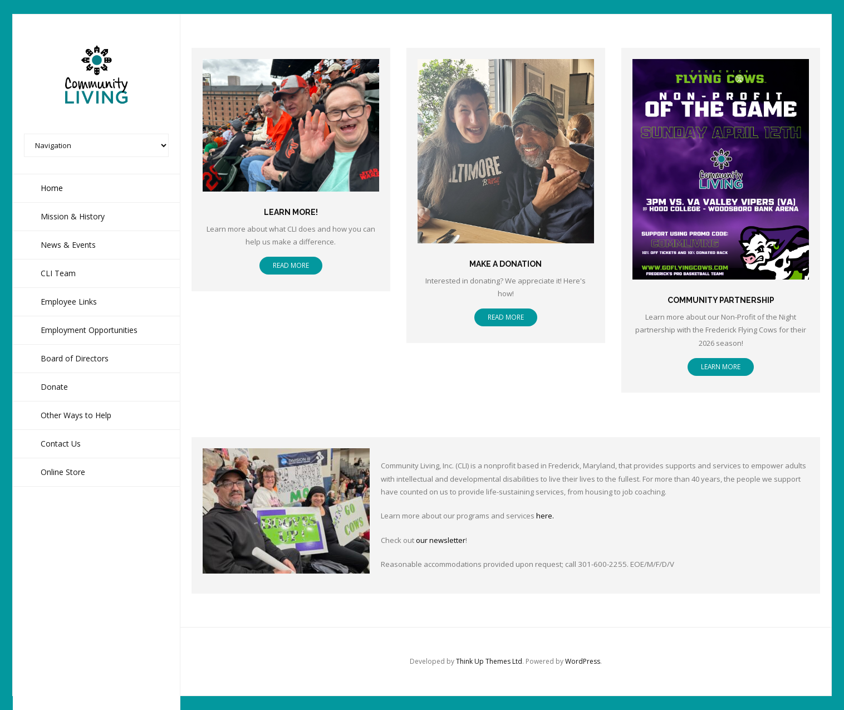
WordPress (582, 661)
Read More (291, 265)
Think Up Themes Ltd (489, 661)
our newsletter (440, 540)
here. (545, 516)
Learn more (720, 366)
